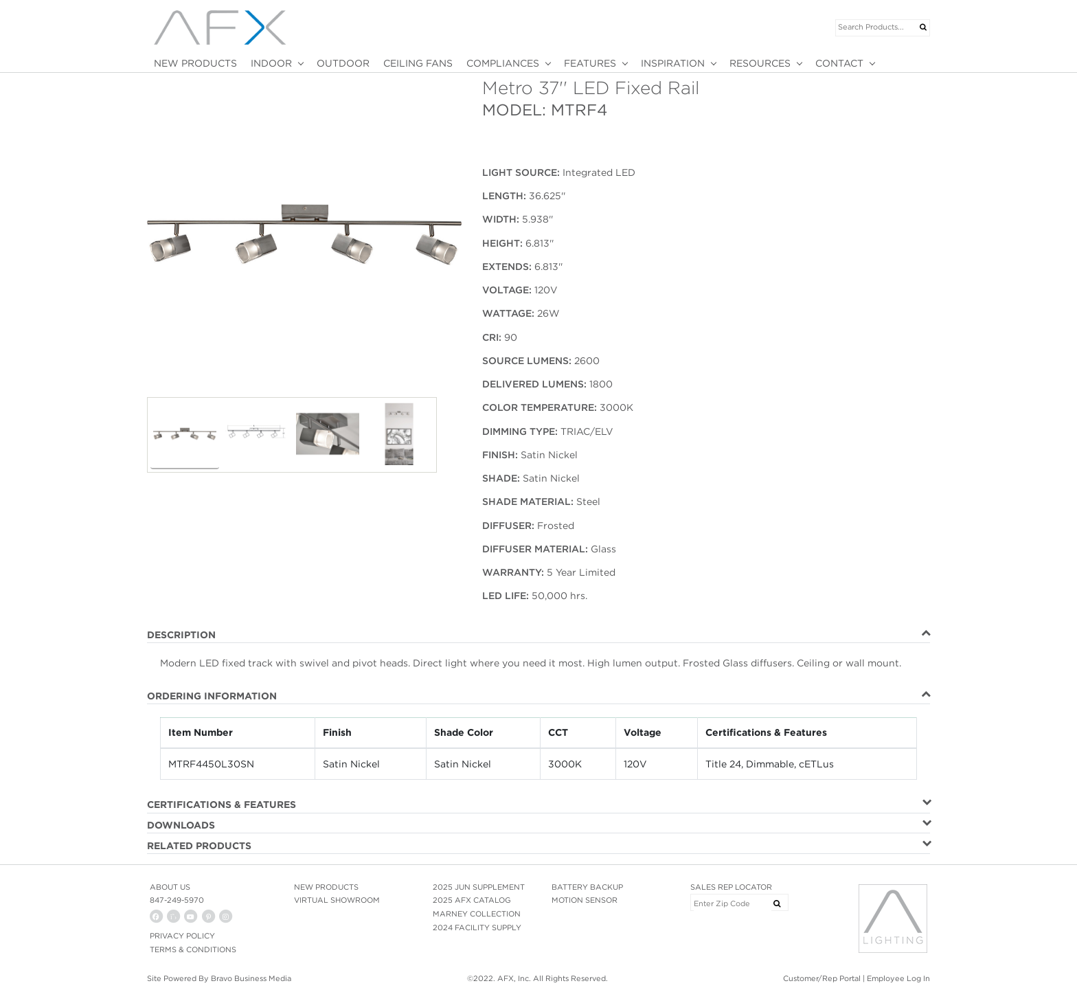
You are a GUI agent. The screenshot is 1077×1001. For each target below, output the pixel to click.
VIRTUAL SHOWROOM (337, 900)
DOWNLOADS (181, 825)
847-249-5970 (177, 900)
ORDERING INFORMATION (212, 696)
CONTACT (839, 63)
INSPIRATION (673, 63)
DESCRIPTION (181, 635)
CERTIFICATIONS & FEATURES (221, 804)
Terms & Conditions (193, 949)
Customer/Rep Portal (822, 978)
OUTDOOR (343, 63)
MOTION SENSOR (584, 900)
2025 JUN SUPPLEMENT (479, 887)
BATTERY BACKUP (587, 887)
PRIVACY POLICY (182, 936)
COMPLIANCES (502, 63)
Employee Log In (898, 978)
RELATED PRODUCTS (199, 846)
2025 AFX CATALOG (472, 900)
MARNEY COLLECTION (477, 914)
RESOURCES (760, 63)
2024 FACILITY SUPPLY (477, 927)
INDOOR (271, 63)
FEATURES (590, 63)
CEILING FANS (418, 63)
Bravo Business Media (251, 978)
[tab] (538, 635)
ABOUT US (170, 887)
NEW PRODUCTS (195, 63)
